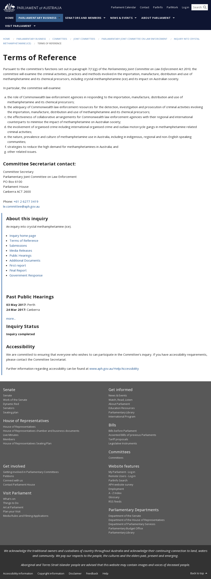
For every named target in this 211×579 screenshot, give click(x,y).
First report (17, 265)
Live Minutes (11, 435)
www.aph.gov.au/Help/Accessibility (114, 368)
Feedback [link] (92, 573)
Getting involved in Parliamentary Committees (31, 472)
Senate (7, 395)
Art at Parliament (13, 507)
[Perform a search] (205, 8)
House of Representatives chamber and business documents (41, 431)
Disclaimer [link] (75, 573)
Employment (116, 489)
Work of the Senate (15, 400)
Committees (59, 38)
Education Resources (122, 408)
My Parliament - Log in (122, 472)
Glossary (114, 497)
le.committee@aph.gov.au (21, 206)
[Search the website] (199, 8)
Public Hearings (20, 255)
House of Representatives (19, 426)
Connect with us (13, 480)
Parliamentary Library (121, 412)
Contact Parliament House (19, 484)
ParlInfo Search (118, 480)
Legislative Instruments (123, 443)
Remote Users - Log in (122, 476)
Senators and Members (83, 18)
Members (9, 439)
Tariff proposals (118, 439)
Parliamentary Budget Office (126, 528)
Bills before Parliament (123, 431)
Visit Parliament (18, 26)
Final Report (18, 270)
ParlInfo (158, 8)
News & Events (121, 18)
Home (9, 18)
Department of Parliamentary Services (132, 524)
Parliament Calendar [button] (123, 8)
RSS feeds (115, 501)
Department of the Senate (125, 516)
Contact (144, 8)
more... (11, 318)
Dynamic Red (11, 404)
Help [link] (105, 573)
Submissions (18, 245)
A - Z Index (115, 493)
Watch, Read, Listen (120, 400)
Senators (8, 408)
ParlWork (172, 8)
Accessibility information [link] (18, 573)
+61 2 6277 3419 (26, 201)
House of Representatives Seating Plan (27, 443)
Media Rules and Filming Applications (25, 516)
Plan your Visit (11, 511)
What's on (9, 499)
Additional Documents (24, 260)
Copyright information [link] (51, 573)
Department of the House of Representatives (137, 520)
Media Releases (20, 250)
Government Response (26, 275)
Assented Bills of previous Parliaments (132, 435)
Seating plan (10, 412)
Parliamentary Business (37, 18)
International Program (122, 416)
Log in (185, 8)
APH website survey (121, 484)
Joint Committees (84, 38)
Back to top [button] (199, 573)
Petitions (8, 476)
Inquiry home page (22, 235)
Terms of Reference (23, 240)
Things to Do (11, 503)
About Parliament (156, 18)
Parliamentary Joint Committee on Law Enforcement (134, 38)
